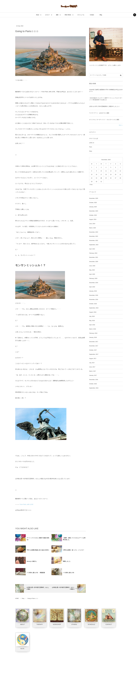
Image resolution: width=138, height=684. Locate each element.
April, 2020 (92, 274)
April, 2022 (92, 249)
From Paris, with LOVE (26, 504)
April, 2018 (92, 324)
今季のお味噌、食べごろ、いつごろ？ (73, 551)
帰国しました (66, 562)
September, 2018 (93, 308)
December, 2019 (93, 282)
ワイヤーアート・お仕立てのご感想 (99, 113)
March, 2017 (92, 371)
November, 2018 (93, 299)
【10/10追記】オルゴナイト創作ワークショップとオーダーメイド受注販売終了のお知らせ (105, 98)
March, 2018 (92, 329)
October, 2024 (93, 215)
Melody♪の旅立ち (32, 562)
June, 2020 (92, 265)
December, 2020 (93, 261)
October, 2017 (93, 350)
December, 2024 (93, 211)
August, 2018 (92, 312)
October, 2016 (93, 383)
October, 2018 (93, 303)
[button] (134, 15)
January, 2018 (93, 337)
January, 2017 (93, 375)
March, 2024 (92, 228)
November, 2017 (93, 346)
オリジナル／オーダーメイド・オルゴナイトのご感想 (104, 119)
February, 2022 (93, 253)
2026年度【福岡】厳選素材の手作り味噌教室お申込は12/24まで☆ (105, 90)
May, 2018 (92, 320)
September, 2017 (93, 354)
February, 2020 (93, 278)
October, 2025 (93, 202)
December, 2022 (93, 236)
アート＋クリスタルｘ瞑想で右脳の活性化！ (38, 540)
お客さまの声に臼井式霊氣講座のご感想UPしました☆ (104, 106)
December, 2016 (93, 379)
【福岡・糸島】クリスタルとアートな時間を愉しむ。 (74, 540)
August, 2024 (92, 219)
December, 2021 (93, 257)
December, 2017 (93, 341)
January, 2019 (93, 291)
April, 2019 (92, 287)
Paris (90, 147)
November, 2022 (93, 240)
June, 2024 (92, 223)
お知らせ (91, 142)
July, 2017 (92, 362)
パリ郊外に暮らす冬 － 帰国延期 (36, 574)
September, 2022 (93, 244)
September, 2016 (93, 388)
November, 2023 (93, 232)
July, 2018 (92, 316)
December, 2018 (93, 295)
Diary (90, 151)
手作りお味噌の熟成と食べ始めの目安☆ (38, 551)
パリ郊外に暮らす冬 (68, 574)
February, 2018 (93, 333)
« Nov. (91, 184)
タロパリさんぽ (93, 138)
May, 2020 (92, 270)
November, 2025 (93, 198)
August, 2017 (92, 358)
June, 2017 (92, 367)
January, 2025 (93, 206)
